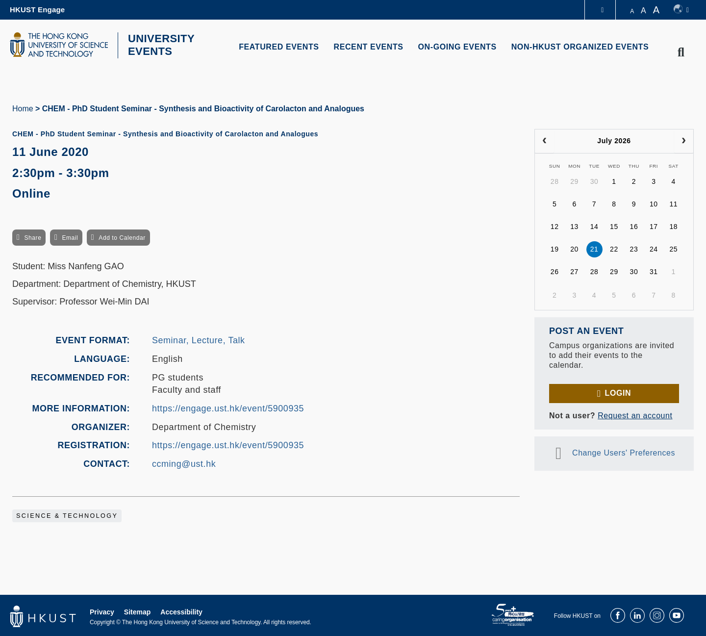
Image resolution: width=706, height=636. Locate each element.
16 (634, 225)
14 (594, 225)
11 (673, 203)
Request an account (635, 414)
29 (574, 180)
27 (574, 271)
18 (673, 225)
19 (555, 248)
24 (654, 248)
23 (634, 248)
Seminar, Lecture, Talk (198, 339)
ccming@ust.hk (184, 462)
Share (32, 236)
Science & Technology (67, 514)
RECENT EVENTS (368, 47)
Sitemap (137, 611)
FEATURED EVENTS (279, 47)
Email (70, 236)
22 (614, 248)
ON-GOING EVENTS (457, 47)
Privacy (102, 611)
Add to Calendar (122, 236)
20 (574, 248)
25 (673, 248)
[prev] (544, 140)
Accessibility (181, 611)
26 (555, 271)
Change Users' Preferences (623, 451)
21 (594, 248)
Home (22, 107)
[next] (683, 140)
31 (654, 271)
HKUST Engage (37, 9)
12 (555, 225)
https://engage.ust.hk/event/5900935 (228, 407)
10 (654, 203)
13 (574, 225)
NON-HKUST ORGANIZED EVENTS (580, 47)
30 (594, 180)
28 (555, 180)
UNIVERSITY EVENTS (158, 44)
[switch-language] (681, 10)
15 (614, 225)
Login (618, 391)
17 (654, 225)
